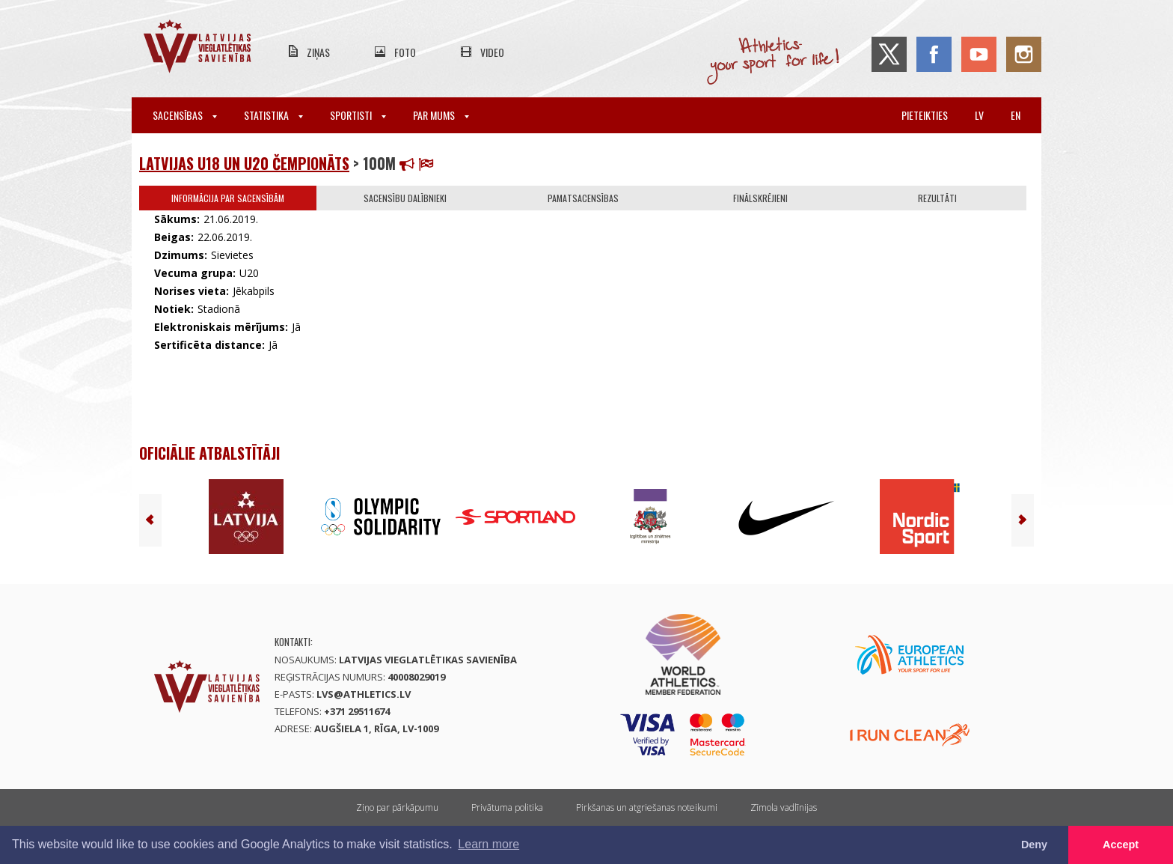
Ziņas (318, 52)
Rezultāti (937, 198)
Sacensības (185, 115)
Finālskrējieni (760, 198)
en (1015, 115)
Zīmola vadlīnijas (783, 807)
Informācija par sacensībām (227, 198)
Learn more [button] (488, 844)
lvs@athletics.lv (363, 694)
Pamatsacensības (583, 198)
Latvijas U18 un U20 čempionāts (244, 163)
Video (492, 52)
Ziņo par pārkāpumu (397, 807)
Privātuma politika (507, 807)
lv (979, 115)
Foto (405, 52)
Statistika (273, 115)
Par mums (441, 115)
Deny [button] (1034, 845)
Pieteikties (924, 115)
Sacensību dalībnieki (405, 198)
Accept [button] (1121, 845)
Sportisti (358, 115)
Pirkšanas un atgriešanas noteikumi (646, 807)
